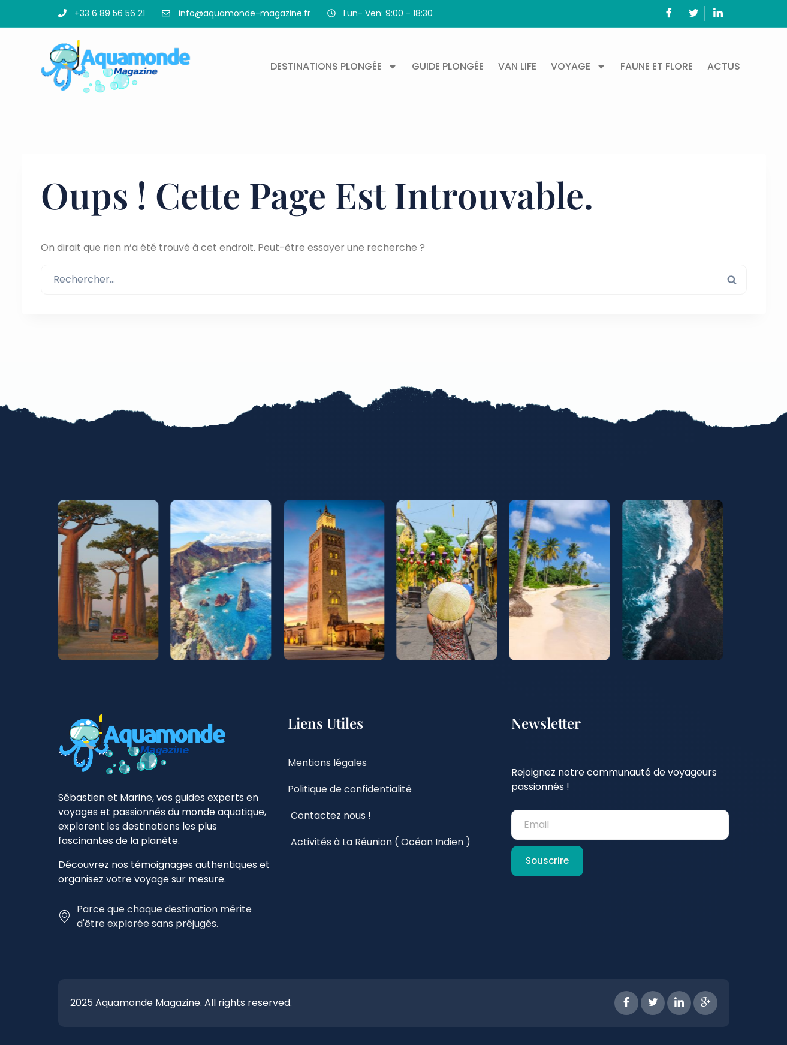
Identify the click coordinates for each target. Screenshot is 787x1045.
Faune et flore (656, 66)
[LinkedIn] (718, 13)
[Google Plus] (705, 1003)
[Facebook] (669, 13)
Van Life (517, 66)
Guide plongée (448, 66)
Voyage (578, 66)
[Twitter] (694, 13)
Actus (723, 66)
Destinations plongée (333, 66)
